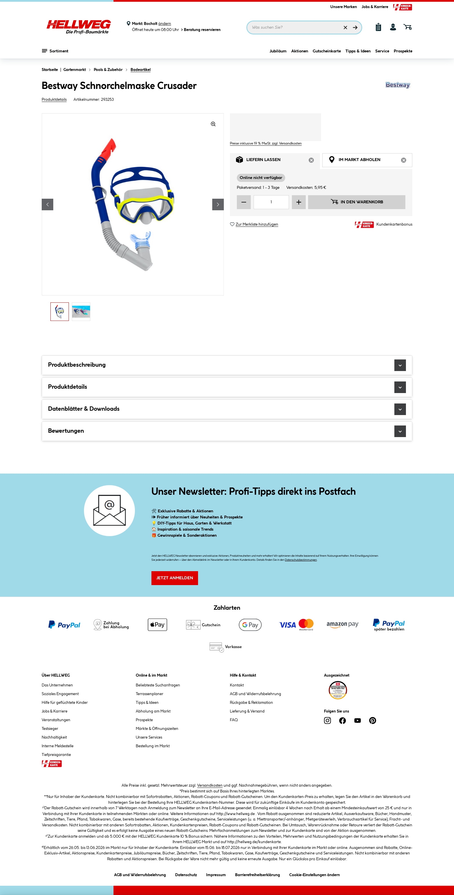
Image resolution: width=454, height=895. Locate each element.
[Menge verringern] (244, 202)
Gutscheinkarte (327, 51)
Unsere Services (149, 737)
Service (382, 51)
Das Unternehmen (57, 685)
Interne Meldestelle (58, 746)
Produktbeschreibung (227, 365)
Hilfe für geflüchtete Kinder (65, 702)
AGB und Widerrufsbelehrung (255, 694)
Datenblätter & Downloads (227, 409)
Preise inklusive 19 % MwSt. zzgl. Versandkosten (266, 143)
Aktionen (299, 51)
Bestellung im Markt (153, 746)
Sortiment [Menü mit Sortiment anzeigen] (55, 50)
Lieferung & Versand (247, 711)
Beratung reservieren (200, 30)
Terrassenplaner (149, 694)
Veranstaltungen (56, 720)
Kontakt (237, 685)
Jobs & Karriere (375, 7)
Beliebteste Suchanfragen (158, 685)
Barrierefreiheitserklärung (257, 874)
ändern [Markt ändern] (164, 23)
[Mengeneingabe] (271, 202)
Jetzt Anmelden (174, 578)
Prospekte (403, 51)
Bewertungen (227, 431)
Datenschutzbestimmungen (301, 560)
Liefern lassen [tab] (278, 161)
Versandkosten (210, 785)
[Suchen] (355, 27)
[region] (133, 218)
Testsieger (50, 728)
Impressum (216, 874)
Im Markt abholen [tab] (370, 161)
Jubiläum (278, 51)
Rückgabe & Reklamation (251, 702)
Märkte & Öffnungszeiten (157, 728)
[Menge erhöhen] (299, 202)
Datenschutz (186, 874)
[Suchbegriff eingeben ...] (304, 27)
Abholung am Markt (153, 711)
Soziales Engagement (60, 694)
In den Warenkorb (356, 202)
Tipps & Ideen (358, 51)
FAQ (234, 720)
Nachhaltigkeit (54, 737)
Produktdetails (54, 99)
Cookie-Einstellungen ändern (314, 874)
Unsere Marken (343, 7)
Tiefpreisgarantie (56, 755)
